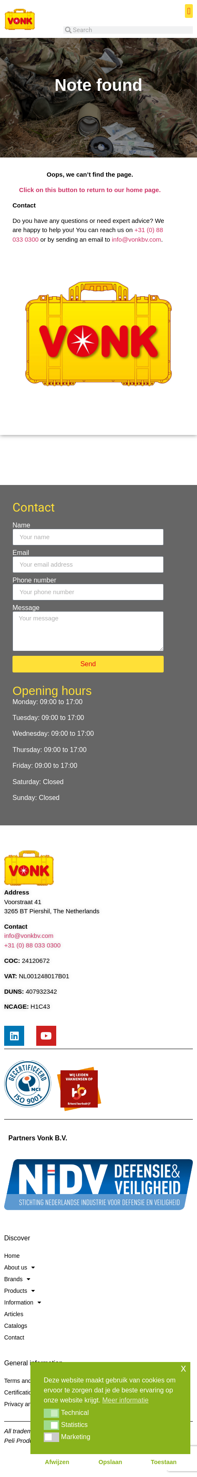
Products (19, 1291)
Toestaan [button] (164, 1462)
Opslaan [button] (110, 1462)
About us (19, 1267)
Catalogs (15, 1325)
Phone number (34, 580)
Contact (14, 1337)
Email (20, 553)
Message (26, 608)
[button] (189, 11)
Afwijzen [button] (57, 1462)
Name (21, 525)
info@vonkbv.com (136, 239)
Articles (13, 1314)
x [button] (183, 1368)
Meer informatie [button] (125, 1400)
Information (22, 1302)
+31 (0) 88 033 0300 (32, 945)
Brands (17, 1279)
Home (12, 1255)
